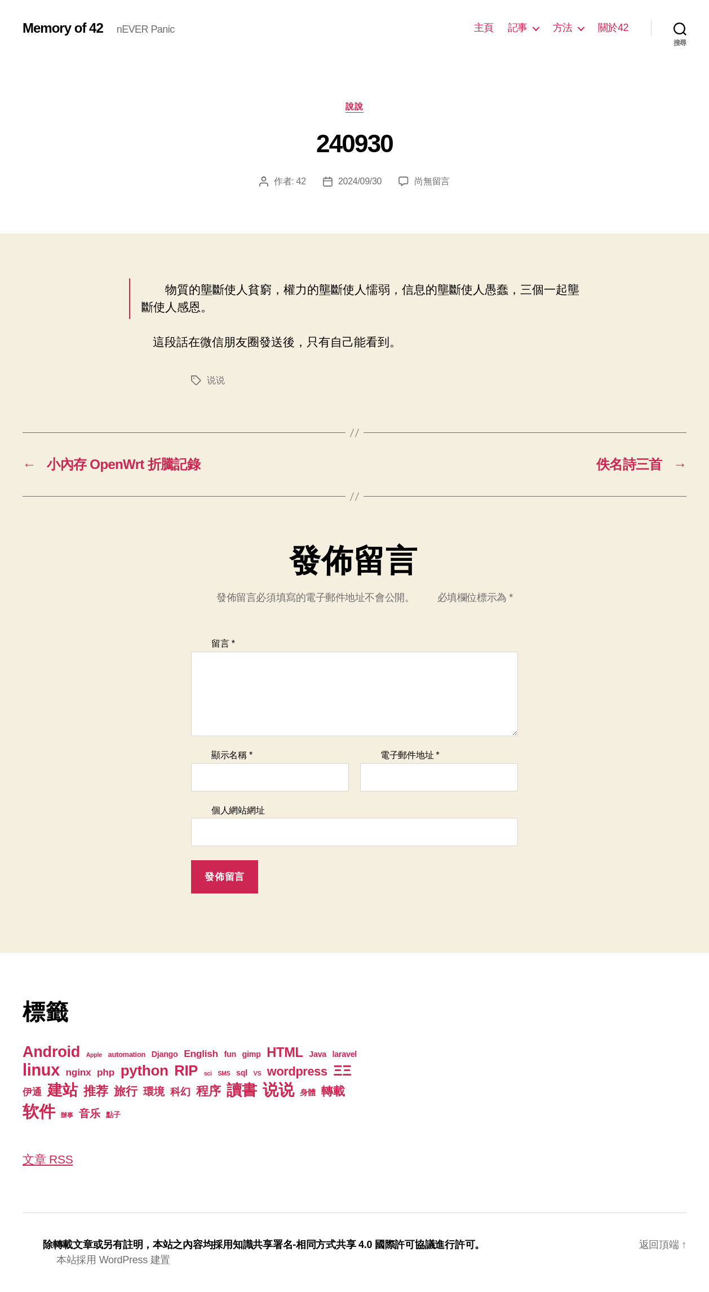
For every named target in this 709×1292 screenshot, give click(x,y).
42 (301, 181)
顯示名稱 (231, 755)
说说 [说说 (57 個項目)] (278, 1090)
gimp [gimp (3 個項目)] (251, 1054)
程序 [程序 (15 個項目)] (208, 1091)
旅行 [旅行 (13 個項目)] (125, 1091)
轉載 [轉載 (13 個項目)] (332, 1091)
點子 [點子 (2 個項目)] (113, 1114)
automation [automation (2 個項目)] (127, 1054)
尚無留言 (432, 181)
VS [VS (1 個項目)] (258, 1073)
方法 (563, 27)
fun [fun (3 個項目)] (230, 1054)
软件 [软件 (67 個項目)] (39, 1111)
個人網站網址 (237, 810)
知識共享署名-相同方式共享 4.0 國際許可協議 (334, 1244)
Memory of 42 (63, 28)
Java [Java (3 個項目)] (317, 1054)
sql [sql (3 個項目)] (241, 1072)
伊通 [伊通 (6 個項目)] (32, 1092)
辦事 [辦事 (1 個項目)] (67, 1115)
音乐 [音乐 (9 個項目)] (89, 1114)
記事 (518, 27)
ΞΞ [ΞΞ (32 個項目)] (342, 1070)
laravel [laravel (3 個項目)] (345, 1054)
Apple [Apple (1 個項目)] (94, 1054)
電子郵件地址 (410, 755)
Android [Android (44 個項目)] (51, 1051)
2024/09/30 (360, 181)
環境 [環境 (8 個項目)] (153, 1092)
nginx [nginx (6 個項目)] (78, 1072)
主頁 (484, 27)
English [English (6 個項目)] (201, 1053)
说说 (215, 380)
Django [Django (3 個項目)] (165, 1054)
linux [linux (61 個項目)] (41, 1070)
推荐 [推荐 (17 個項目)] (95, 1091)
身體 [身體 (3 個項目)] (307, 1092)
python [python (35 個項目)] (145, 1070)
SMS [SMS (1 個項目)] (224, 1073)
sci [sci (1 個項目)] (208, 1073)
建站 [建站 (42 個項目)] (62, 1090)
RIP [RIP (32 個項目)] (186, 1070)
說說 (354, 106)
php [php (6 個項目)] (105, 1072)
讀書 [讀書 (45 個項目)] (241, 1090)
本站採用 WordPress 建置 (113, 1260)
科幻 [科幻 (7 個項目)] (180, 1092)
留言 (223, 643)
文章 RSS (48, 1159)
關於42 (613, 27)
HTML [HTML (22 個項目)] (285, 1052)
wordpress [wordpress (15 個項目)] (297, 1071)
